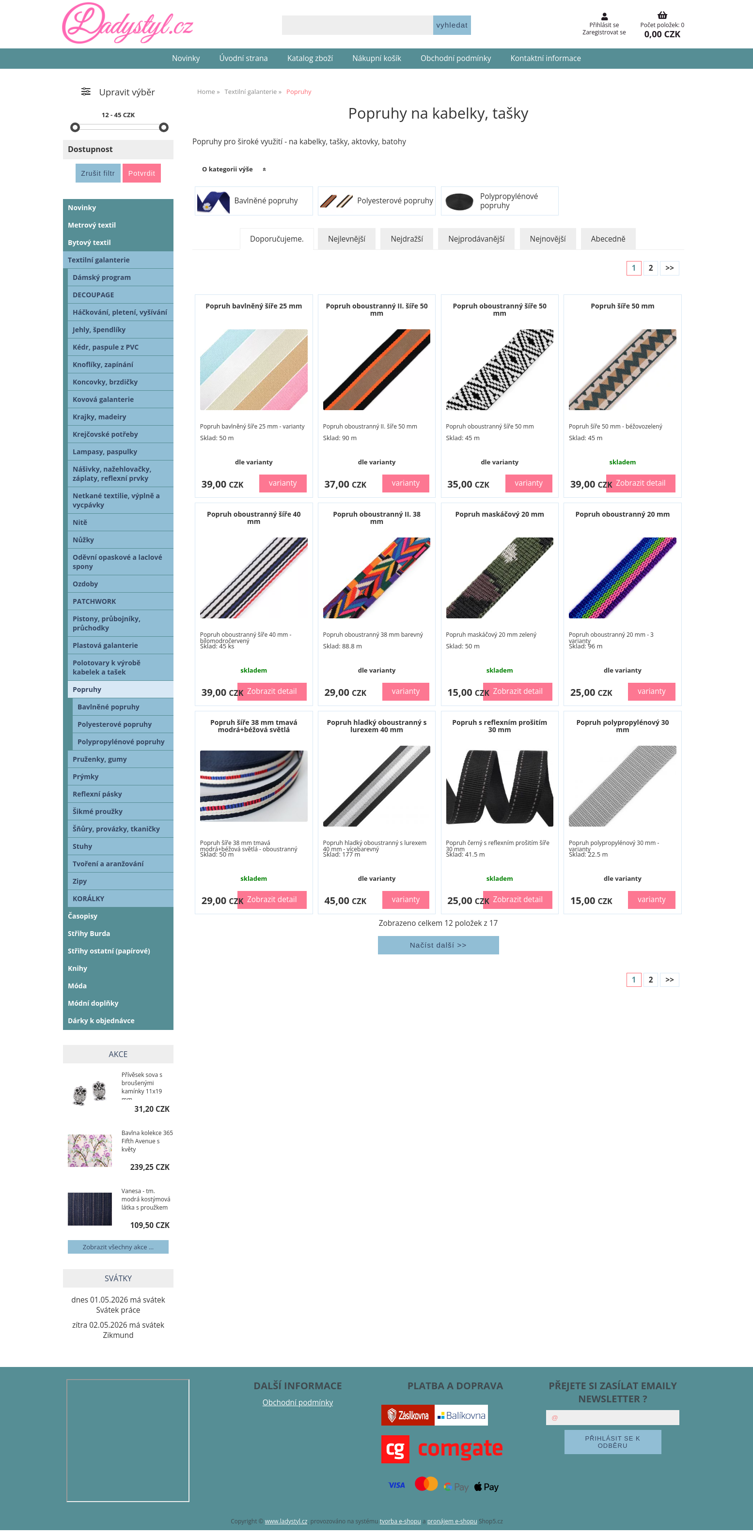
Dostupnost (90, 149)
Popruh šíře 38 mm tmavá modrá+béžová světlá (254, 726)
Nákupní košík (376, 58)
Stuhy (82, 846)
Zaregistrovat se (604, 32)
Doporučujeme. (277, 239)
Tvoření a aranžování (108, 863)
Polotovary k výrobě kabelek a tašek (107, 667)
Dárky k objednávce (101, 1020)
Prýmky (86, 776)
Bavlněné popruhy (266, 201)
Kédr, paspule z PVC (106, 347)
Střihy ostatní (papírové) (109, 950)
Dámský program (102, 277)
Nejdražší (407, 239)
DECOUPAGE (93, 294)
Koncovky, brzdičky (105, 381)
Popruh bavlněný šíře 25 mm (253, 305)
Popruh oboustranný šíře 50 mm (500, 309)
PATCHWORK (94, 601)
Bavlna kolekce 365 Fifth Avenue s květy (147, 1141)
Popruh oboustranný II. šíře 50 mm (376, 309)
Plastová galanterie (105, 645)
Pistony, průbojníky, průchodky (107, 623)
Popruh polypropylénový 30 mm (622, 726)
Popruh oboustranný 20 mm (622, 514)
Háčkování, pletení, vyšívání (120, 312)
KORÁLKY (88, 898)
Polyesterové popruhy (395, 201)
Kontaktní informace (545, 58)
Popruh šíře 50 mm (622, 305)
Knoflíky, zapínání (103, 364)
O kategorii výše (227, 169)
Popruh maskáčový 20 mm (500, 514)
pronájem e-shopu (452, 1521)
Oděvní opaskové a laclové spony (117, 562)
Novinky (186, 58)
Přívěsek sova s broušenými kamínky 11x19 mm (142, 1085)
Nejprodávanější (476, 239)
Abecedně (608, 239)
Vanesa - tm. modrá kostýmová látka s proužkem (146, 1199)
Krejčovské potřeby (105, 434)
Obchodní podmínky (456, 58)
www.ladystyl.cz (286, 1521)
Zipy (80, 881)
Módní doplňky (93, 1003)
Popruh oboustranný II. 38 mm (377, 517)
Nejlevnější (346, 239)
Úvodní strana (244, 58)
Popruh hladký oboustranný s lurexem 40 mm (377, 726)
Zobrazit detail (641, 483)
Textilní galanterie (99, 259)
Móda (77, 985)
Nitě (80, 522)
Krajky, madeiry (99, 416)
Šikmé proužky (98, 811)
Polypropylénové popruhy (509, 201)
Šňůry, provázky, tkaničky (116, 828)
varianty (283, 483)
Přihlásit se (604, 25)
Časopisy (82, 916)
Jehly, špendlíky (99, 329)
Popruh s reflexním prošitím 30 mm (499, 726)
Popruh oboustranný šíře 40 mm (253, 517)
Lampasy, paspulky (105, 451)
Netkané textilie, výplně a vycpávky (116, 500)
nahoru (738, 1520)
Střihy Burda (89, 933)
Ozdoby (85, 583)
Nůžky (83, 539)
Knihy (77, 968)
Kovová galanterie (103, 399)
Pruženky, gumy (100, 759)
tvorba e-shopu (400, 1521)
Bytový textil (89, 242)
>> (669, 268)
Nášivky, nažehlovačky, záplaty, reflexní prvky (112, 473)
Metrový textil (92, 225)
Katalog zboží (310, 58)
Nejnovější (548, 239)
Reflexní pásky (97, 793)
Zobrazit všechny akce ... (118, 1247)
